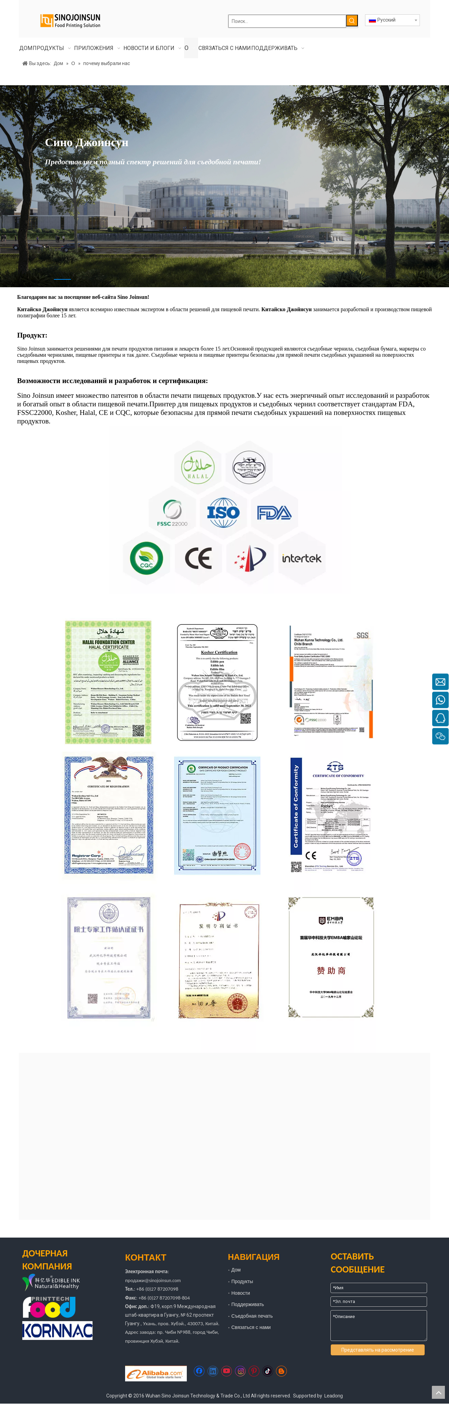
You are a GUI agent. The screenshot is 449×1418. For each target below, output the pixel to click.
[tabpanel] (224, 186)
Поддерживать (247, 1304)
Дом (236, 1270)
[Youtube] (226, 1371)
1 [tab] (62, 279)
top (438, 1392)
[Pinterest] (253, 1371)
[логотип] (61, 1283)
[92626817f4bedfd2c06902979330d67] (224, 510)
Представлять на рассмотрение (377, 1350)
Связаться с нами (251, 1327)
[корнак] (57, 1330)
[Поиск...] (287, 21)
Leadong (333, 1395)
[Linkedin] (212, 1371)
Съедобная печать (252, 1316)
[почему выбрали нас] (224, 823)
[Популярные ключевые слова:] (352, 20)
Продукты (242, 1281)
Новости (240, 1293)
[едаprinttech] (49, 1307)
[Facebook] (199, 1371)
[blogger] (281, 1371)
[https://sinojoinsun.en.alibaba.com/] (156, 1373)
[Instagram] (240, 1371)
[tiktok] (267, 1371)
